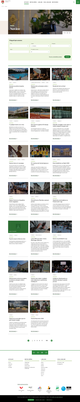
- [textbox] (10, 45)
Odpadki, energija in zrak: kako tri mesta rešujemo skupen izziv (62, 125)
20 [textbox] (31, 51)
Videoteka (10, 364)
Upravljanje (27, 364)
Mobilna (42, 365)
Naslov (11, 49)
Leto (11, 43)
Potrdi (67, 56)
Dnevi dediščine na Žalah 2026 (61, 163)
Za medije (10, 367)
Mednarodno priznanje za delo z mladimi (39, 86)
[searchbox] (37, 45)
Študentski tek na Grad (59, 86)
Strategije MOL (60, 364)
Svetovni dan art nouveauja (16, 163)
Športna (42, 373)
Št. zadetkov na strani (34, 49)
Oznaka (32, 43)
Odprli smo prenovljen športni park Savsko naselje (17, 319)
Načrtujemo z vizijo (60, 362)
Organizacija (27, 362)
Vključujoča (43, 369)
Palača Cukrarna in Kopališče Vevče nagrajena (17, 200)
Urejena (42, 364)
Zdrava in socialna (44, 367)
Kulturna (42, 372)
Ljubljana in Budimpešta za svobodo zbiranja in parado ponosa (60, 280)
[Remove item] (32, 46)
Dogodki (9, 365)
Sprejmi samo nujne (40, 399)
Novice (9, 362)
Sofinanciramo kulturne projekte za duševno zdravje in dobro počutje (18, 280)
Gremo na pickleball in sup (60, 238)
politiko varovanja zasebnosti (57, 397)
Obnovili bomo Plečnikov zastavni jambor (40, 200)
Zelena (42, 362)
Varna (42, 375)
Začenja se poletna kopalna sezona (16, 86)
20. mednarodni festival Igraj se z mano (40, 163)
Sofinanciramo (27, 365)
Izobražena (43, 370)
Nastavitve (49, 399)
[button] (55, 56)
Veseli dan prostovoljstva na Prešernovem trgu (60, 200)
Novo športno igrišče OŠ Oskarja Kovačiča (39, 125)
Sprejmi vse (30, 399)
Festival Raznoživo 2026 (37, 318)
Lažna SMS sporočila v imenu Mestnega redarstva (38, 239)
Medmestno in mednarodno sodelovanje (30, 368)
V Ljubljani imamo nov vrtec (16, 124)
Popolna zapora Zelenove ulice (17, 239)
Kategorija (53, 43)
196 (47, 340)
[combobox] (19, 46)
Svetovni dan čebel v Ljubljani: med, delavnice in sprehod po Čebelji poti (39, 280)
